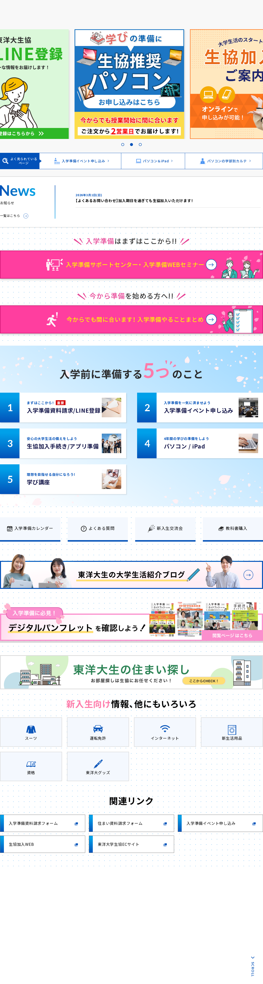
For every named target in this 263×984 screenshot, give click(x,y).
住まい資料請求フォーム (120, 823)
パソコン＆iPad (156, 160)
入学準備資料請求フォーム (33, 823)
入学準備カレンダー (33, 528)
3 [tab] (140, 139)
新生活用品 (232, 738)
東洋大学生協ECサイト (119, 844)
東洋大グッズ (98, 772)
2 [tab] (131, 139)
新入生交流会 (170, 528)
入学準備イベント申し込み (83, 160)
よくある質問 (102, 528)
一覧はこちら (10, 215)
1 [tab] (122, 139)
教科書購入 (236, 528)
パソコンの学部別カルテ (227, 160)
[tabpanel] (131, 84)
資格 (31, 772)
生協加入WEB (21, 844)
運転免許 (98, 738)
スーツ (31, 738)
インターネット (165, 738)
